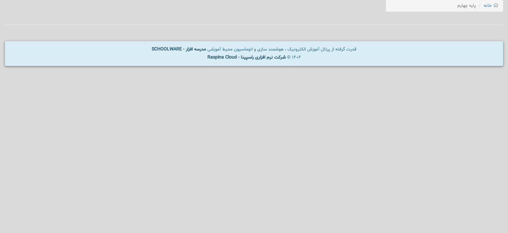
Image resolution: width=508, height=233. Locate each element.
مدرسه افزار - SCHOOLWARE (179, 49)
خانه (491, 6)
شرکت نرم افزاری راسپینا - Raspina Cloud (246, 57)
